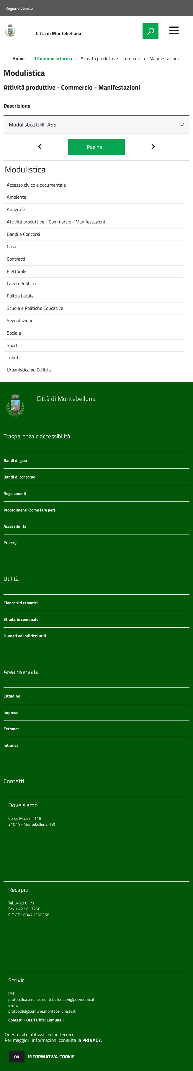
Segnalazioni (19, 320)
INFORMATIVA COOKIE (51, 1056)
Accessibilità (15, 526)
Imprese (11, 712)
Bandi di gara (15, 460)
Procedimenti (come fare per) (29, 510)
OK (16, 1057)
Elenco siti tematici (21, 603)
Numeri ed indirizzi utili (25, 636)
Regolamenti (15, 493)
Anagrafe (16, 209)
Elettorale (17, 271)
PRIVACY (91, 1040)
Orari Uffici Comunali (45, 1020)
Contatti (15, 1020)
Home (18, 58)
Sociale (14, 332)
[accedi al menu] (174, 30)
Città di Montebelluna (58, 33)
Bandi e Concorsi (23, 234)
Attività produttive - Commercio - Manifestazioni (56, 221)
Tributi (13, 357)
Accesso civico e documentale (36, 184)
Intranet (11, 745)
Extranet (11, 728)
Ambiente (16, 196)
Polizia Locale (20, 295)
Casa (11, 246)
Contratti (16, 258)
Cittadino (12, 696)
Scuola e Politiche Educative (35, 308)
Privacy (10, 542)
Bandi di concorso (19, 477)
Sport (12, 345)
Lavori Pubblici (21, 283)
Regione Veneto (19, 8)
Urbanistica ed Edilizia (29, 369)
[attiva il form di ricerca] (150, 31)
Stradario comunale (21, 619)
